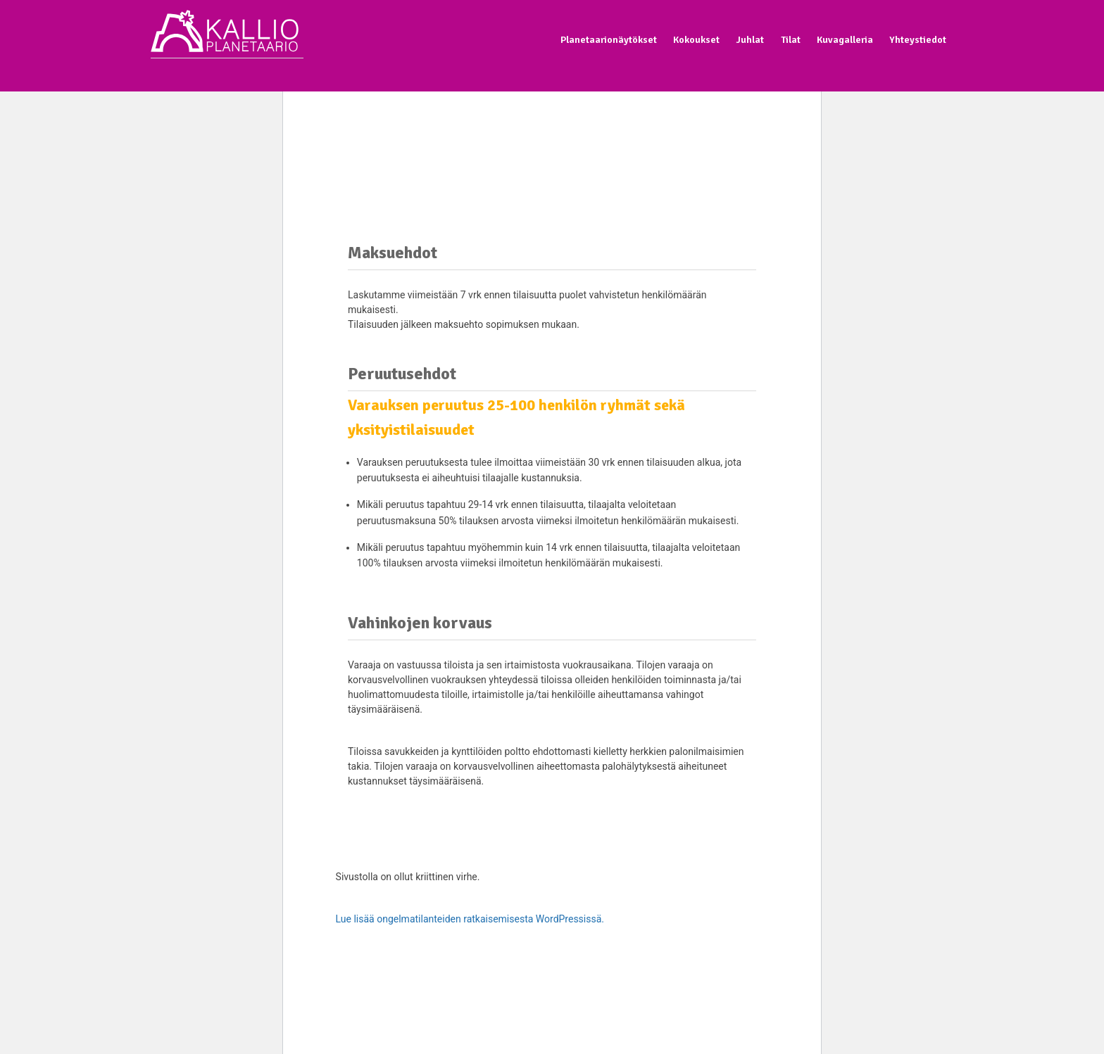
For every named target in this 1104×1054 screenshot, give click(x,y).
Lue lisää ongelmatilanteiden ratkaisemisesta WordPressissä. (470, 919)
